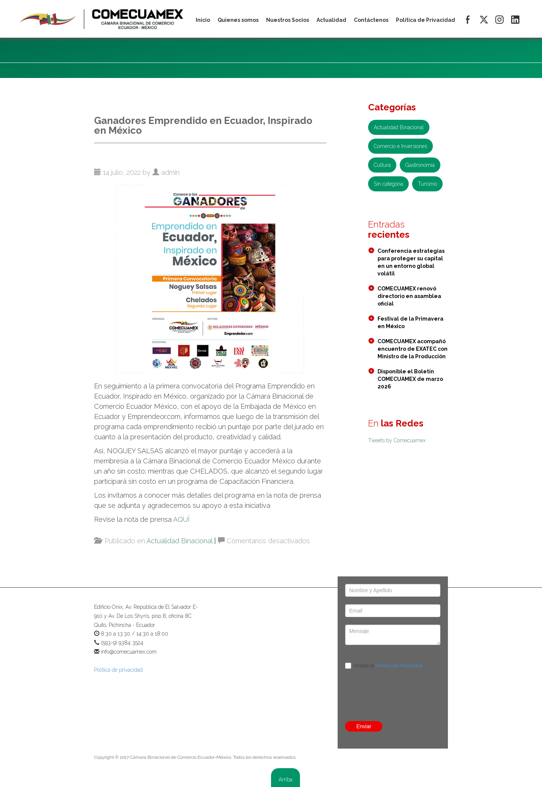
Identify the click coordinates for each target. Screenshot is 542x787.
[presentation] (402, 695)
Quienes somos (238, 20)
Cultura (382, 165)
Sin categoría (388, 184)
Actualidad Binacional (179, 541)
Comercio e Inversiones (400, 146)
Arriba (285, 779)
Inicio (203, 20)
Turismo (427, 184)
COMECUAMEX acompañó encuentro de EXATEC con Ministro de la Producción (413, 348)
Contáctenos (371, 20)
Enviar (363, 726)
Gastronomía (420, 165)
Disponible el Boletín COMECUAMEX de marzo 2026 (410, 379)
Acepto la (384, 666)
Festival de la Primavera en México (410, 322)
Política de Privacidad (398, 665)
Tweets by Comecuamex (397, 440)
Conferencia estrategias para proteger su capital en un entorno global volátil (411, 262)
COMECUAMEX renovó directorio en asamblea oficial (409, 296)
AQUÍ (181, 519)
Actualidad (331, 20)
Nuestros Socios (287, 20)
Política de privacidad (118, 670)
